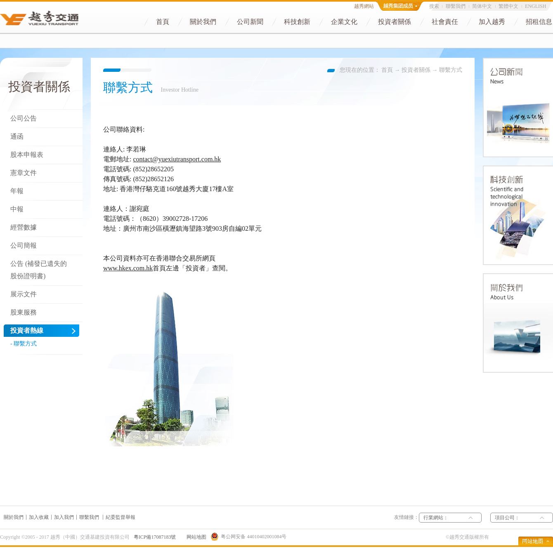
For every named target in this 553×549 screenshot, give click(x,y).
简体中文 (482, 6)
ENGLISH (535, 6)
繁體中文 (508, 6)
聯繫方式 (450, 70)
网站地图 (195, 537)
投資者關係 (416, 70)
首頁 (387, 70)
